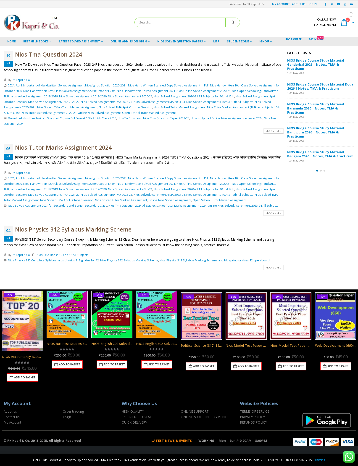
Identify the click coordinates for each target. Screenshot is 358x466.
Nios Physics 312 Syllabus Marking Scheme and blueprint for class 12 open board (215, 260)
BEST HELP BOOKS (35, 41)
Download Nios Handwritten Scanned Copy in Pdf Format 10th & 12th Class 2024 (62, 118)
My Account (281, 4)
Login (67, 417)
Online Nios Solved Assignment (99, 113)
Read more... (274, 131)
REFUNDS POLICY (253, 422)
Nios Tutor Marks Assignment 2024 (63, 147)
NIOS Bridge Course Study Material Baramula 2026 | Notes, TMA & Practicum (315, 108)
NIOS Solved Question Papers (180, 41)
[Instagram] (345, 4)
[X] (332, 4)
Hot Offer (294, 39)
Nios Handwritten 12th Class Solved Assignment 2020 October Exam (69, 91)
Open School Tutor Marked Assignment (149, 113)
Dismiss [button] (319, 460)
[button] (317, 171)
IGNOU (264, 41)
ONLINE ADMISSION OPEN (129, 41)
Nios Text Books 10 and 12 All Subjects (63, 255)
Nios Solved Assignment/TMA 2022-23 (106, 102)
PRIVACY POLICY (252, 417)
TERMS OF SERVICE (254, 411)
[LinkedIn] (351, 4)
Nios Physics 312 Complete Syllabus (32, 260)
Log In (312, 4)
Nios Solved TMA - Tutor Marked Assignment (67, 107)
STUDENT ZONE (238, 41)
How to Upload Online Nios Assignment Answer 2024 (227, 118)
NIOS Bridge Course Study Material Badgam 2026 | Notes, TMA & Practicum (320, 154)
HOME (11, 41)
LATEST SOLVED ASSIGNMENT (79, 41)
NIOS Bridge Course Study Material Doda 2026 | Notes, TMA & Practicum (320, 86)
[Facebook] (325, 4)
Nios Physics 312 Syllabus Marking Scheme (73, 229)
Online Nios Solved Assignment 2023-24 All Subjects (243, 206)
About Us (298, 4)
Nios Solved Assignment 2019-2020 (83, 96)
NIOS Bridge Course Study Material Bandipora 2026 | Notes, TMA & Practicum (315, 132)
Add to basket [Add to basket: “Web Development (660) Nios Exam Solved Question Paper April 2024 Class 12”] (338, 366)
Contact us (12, 417)
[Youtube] (338, 4)
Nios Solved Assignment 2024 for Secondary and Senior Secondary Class (57, 206)
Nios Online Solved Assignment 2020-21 (203, 91)
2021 (11, 85)
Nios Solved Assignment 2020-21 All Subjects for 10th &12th (194, 96)
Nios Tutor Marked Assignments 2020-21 (49, 113)
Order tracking (73, 411)
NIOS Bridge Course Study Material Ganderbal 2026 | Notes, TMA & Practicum (315, 64)
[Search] (233, 22)
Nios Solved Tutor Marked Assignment (180, 107)
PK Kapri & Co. (21, 80)
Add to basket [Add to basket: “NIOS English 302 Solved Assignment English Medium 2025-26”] (159, 364)
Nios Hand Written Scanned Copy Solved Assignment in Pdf (168, 85)
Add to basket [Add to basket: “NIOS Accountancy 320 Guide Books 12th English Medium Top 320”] (24, 377)
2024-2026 (316, 39)
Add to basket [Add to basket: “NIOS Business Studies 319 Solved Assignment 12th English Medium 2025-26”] (69, 364)
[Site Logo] (32, 22)
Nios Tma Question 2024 (48, 54)
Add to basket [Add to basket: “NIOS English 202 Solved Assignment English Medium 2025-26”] (114, 364)
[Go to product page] (22, 321)
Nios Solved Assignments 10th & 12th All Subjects (219, 102)
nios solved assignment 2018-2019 (34, 96)
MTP (216, 41)
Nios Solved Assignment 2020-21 (130, 96)
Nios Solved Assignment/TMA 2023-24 (159, 102)
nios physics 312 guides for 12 (78, 260)
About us (10, 411)
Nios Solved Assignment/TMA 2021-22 (53, 102)
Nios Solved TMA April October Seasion (125, 107)
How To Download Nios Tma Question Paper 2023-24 (153, 118)
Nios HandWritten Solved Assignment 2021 (146, 91)
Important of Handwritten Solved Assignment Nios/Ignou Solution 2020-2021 (75, 85)
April (19, 85)
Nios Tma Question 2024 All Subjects (133, 206)
